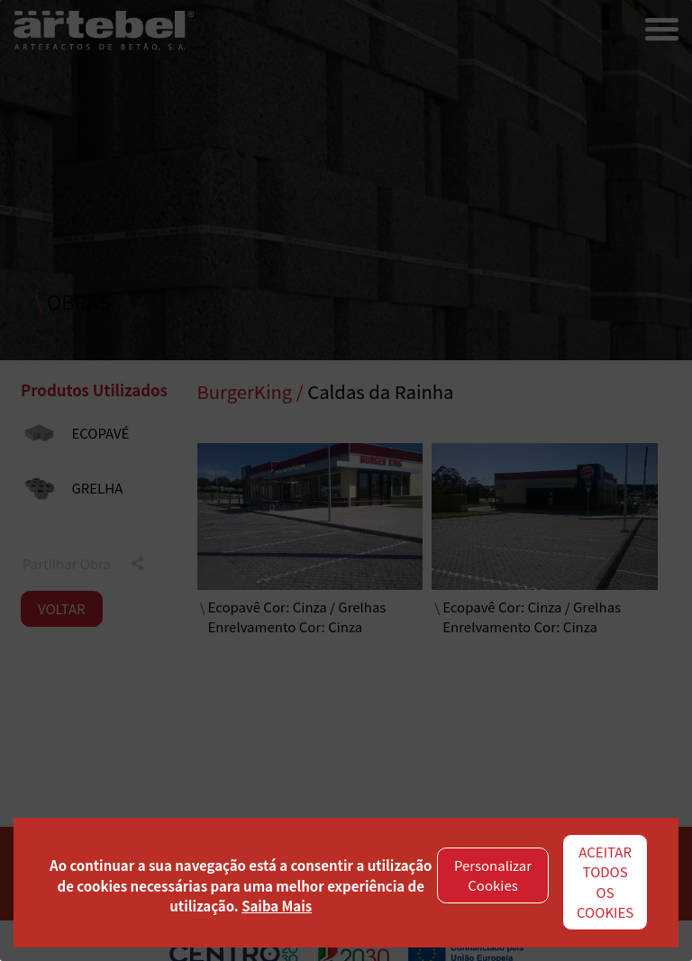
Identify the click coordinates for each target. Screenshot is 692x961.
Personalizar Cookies (493, 875)
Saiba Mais (276, 905)
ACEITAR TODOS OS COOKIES (605, 882)
